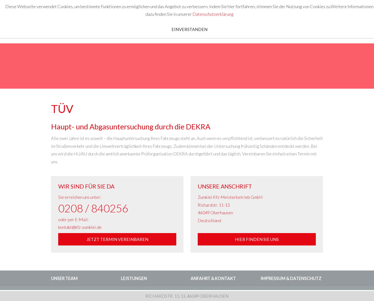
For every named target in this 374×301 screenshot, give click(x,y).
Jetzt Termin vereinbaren (117, 239)
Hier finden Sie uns (257, 239)
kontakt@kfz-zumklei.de (80, 227)
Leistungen (134, 278)
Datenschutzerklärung (213, 14)
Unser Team (64, 278)
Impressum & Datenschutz (291, 278)
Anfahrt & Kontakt (213, 278)
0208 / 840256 (93, 208)
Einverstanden (189, 29)
